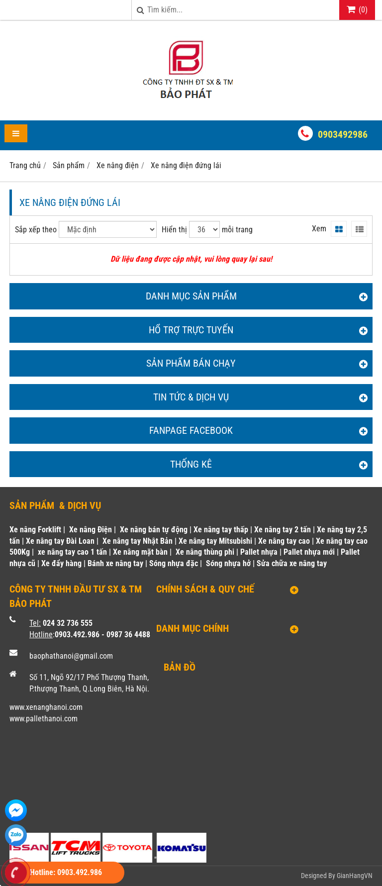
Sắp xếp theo (36, 229)
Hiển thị (174, 229)
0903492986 (343, 134)
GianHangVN (355, 876)
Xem (319, 228)
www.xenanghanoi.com (46, 707)
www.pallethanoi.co (40, 718)
